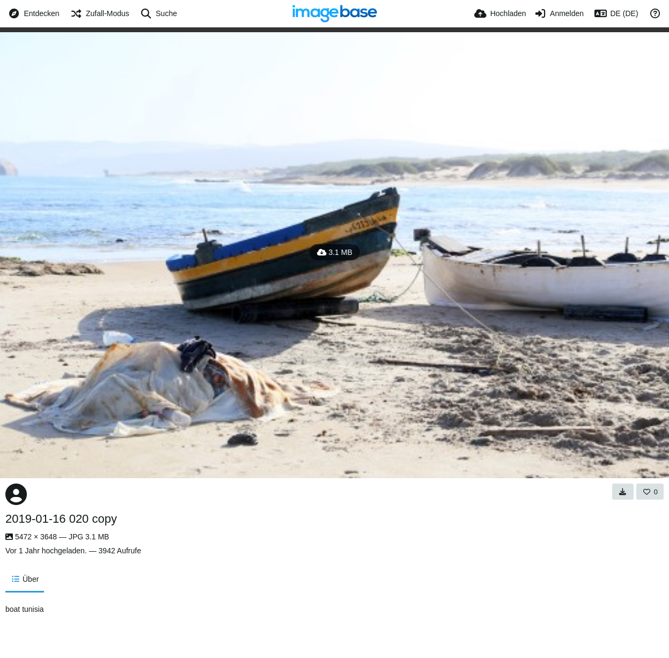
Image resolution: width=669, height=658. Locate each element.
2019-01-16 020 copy (61, 518)
